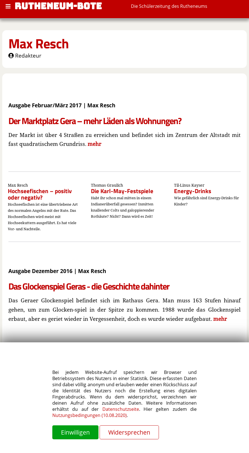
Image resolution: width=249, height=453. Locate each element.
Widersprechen (129, 432)
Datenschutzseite (120, 409)
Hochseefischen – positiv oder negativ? (40, 194)
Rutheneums (193, 6)
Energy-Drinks (192, 190)
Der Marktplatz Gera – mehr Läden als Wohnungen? (94, 120)
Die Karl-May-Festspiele (122, 190)
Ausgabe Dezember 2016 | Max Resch (57, 271)
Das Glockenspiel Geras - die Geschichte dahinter (88, 286)
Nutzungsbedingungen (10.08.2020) (89, 415)
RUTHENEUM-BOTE (58, 6)
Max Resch (38, 43)
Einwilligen (75, 432)
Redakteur (24, 55)
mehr (94, 144)
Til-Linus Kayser (189, 185)
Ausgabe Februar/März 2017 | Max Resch (61, 105)
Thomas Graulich (107, 185)
